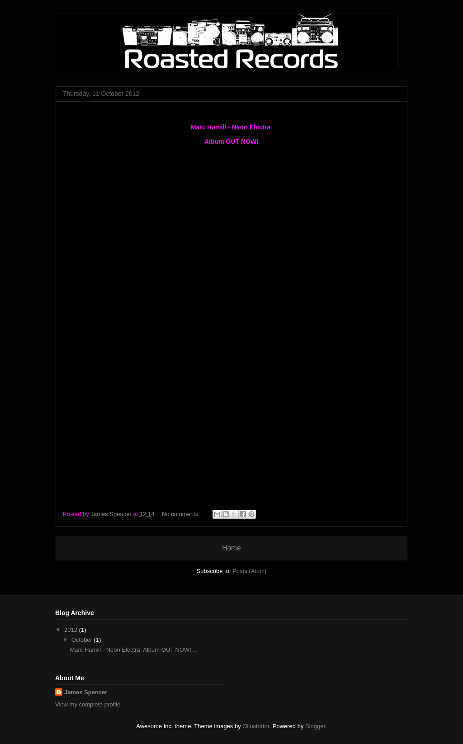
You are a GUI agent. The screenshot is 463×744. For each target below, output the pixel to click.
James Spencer (85, 692)
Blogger (315, 726)
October (82, 639)
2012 (71, 629)
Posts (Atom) (249, 571)
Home (231, 548)
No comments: (181, 514)
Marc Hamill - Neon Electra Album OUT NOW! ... (134, 649)
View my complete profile (87, 704)
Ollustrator (255, 726)
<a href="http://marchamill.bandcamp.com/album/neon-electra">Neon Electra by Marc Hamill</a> (231, 405)
